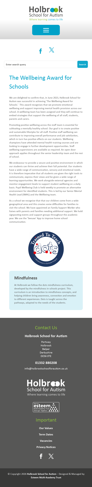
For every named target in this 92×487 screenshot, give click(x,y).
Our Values (46, 428)
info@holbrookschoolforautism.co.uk (46, 368)
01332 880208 (46, 362)
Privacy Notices (46, 447)
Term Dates (46, 434)
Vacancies (46, 441)
